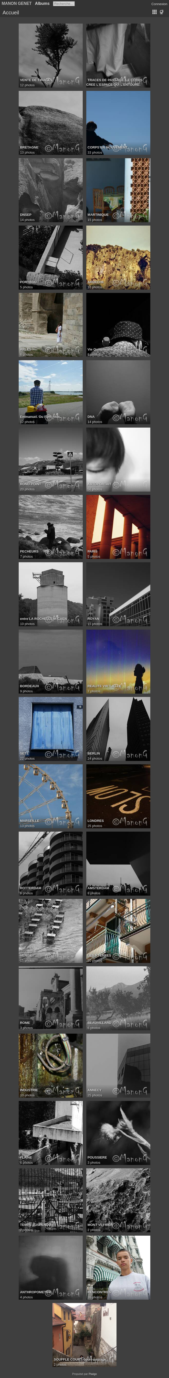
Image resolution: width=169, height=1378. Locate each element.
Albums (42, 3)
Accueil (11, 12)
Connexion (159, 4)
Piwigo (93, 1373)
